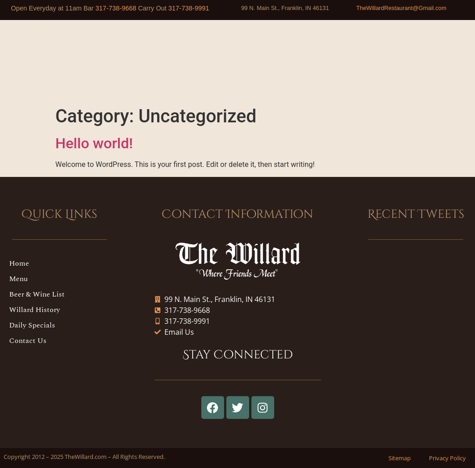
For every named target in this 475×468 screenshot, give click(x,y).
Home (19, 263)
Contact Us (27, 340)
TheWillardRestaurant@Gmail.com (401, 8)
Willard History (34, 309)
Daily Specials (32, 325)
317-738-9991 (189, 8)
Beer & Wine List (37, 294)
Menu (18, 278)
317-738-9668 (116, 8)
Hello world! (94, 143)
